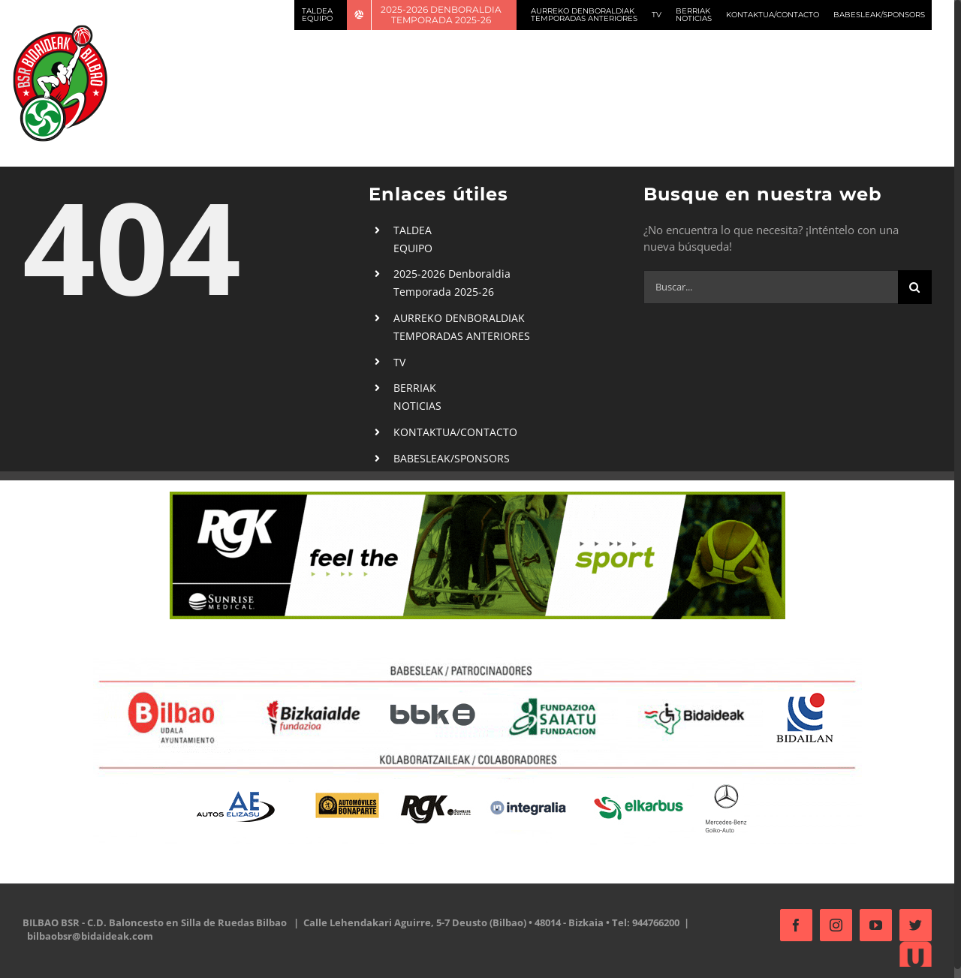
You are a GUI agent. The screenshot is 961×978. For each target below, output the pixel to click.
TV (399, 362)
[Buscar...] (770, 287)
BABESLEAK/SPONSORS (451, 458)
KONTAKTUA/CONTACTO (455, 432)
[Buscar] (915, 287)
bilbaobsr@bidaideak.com (90, 936)
